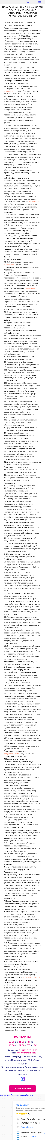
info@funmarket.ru (12, 754)
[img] (14, 1079)
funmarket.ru (9, 91)
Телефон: (22, 1050)
